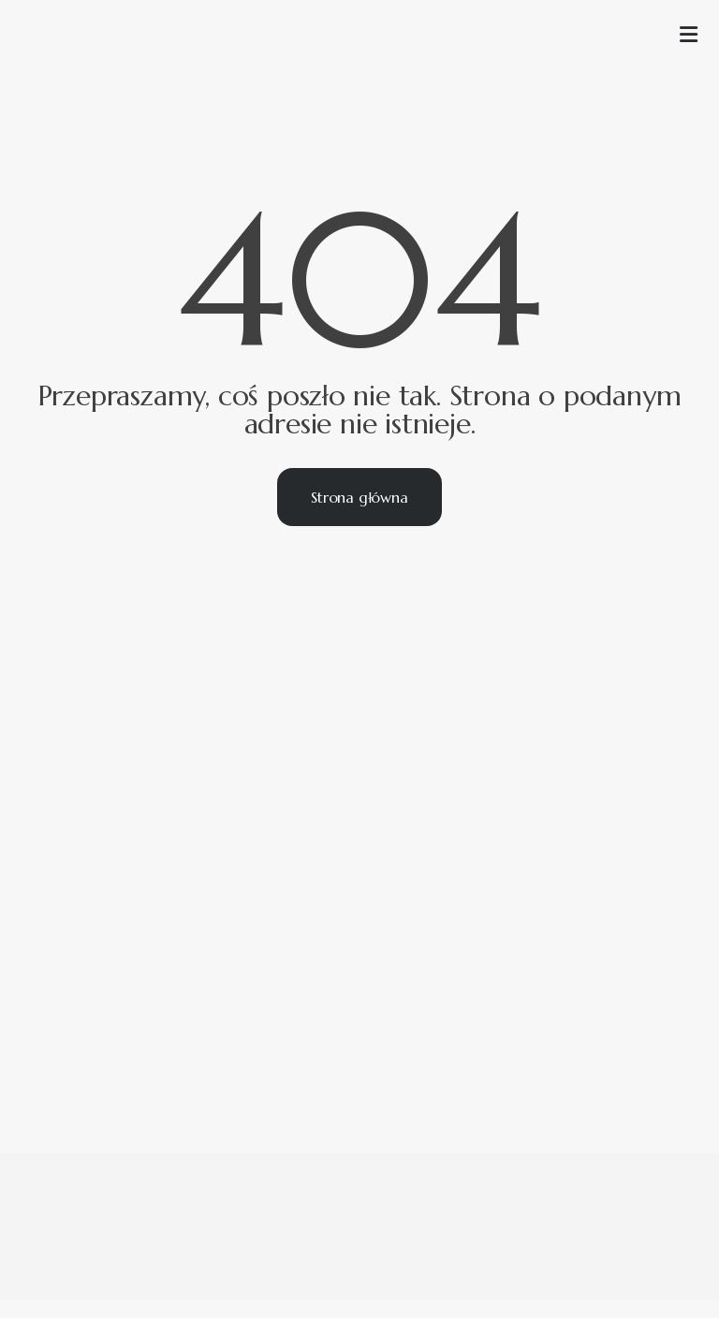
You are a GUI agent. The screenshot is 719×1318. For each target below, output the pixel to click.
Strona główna (359, 497)
